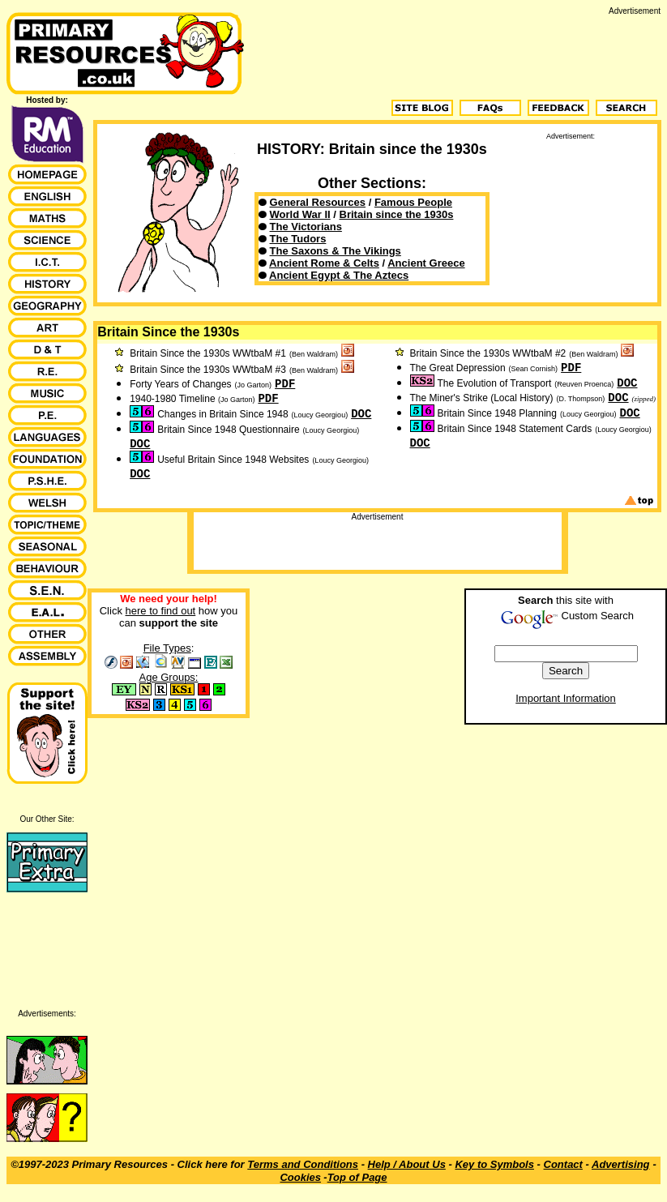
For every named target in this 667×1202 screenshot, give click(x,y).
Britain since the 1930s (397, 214)
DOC (361, 414)
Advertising (621, 1164)
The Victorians (306, 226)
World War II (300, 214)
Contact (563, 1164)
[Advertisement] (571, 221)
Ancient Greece (425, 263)
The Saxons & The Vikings (335, 251)
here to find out (161, 611)
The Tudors (298, 239)
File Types (167, 648)
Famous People (413, 202)
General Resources (318, 202)
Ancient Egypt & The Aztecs (338, 275)
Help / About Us (407, 1164)
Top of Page (357, 1177)
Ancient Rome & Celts (324, 263)
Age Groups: (169, 677)
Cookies (300, 1177)
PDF (285, 384)
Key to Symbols (494, 1164)
